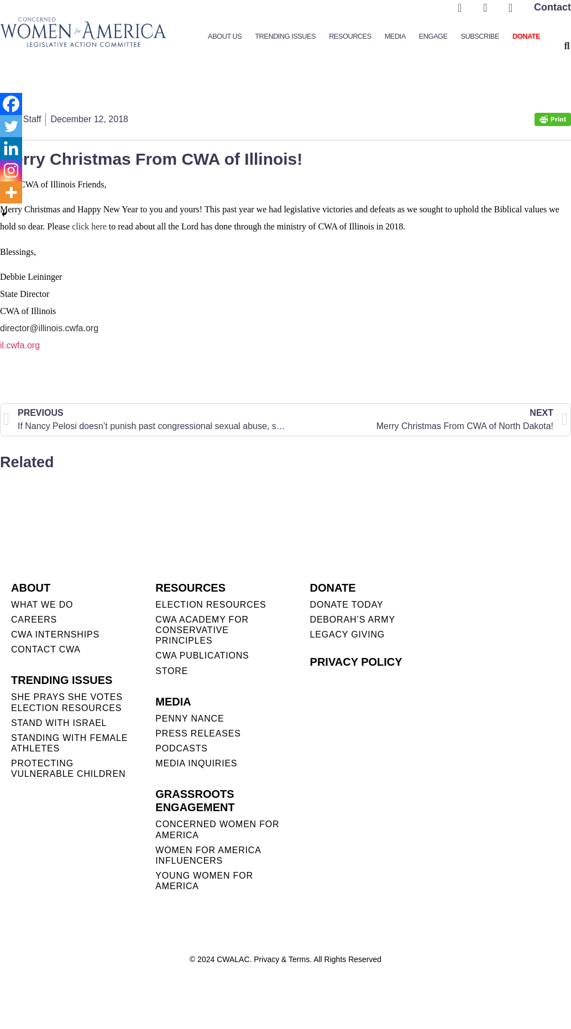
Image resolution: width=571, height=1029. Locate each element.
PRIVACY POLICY (356, 662)
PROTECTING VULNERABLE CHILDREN (68, 769)
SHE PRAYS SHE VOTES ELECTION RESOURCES (67, 702)
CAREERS (34, 619)
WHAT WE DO (42, 604)
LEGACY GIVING (347, 634)
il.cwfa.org (20, 345)
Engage (433, 36)
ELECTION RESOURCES (210, 604)
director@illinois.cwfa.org (49, 328)
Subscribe (479, 36)
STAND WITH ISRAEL (59, 723)
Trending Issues (285, 36)
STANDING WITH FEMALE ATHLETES (69, 743)
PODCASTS (181, 748)
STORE (171, 671)
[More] (11, 192)
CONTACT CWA (46, 649)
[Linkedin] (11, 148)
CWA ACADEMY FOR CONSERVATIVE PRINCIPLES (201, 630)
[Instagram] (11, 170)
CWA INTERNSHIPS (55, 634)
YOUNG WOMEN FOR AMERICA (204, 881)
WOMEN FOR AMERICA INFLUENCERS (208, 855)
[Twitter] (11, 126)
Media (395, 36)
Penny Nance (189, 718)
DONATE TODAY (347, 604)
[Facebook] (11, 104)
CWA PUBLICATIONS (202, 655)
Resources (350, 36)
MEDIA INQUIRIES (196, 763)
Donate (526, 36)
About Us (225, 36)
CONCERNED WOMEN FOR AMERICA (217, 829)
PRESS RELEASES (197, 733)
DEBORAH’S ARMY (352, 619)
